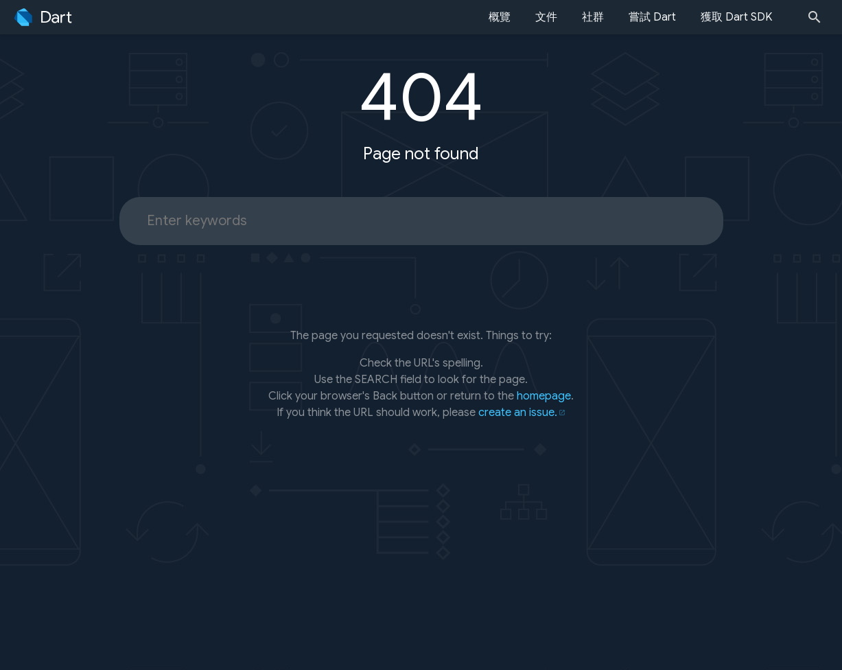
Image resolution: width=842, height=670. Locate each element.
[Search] (819, 17)
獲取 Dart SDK (736, 17)
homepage (544, 396)
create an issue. (517, 412)
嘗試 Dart (652, 17)
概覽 (500, 17)
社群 (593, 17)
